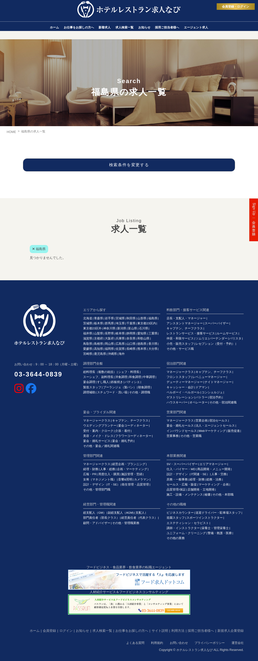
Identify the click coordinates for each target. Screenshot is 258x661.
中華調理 (149, 377)
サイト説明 (160, 631)
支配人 (140, 512)
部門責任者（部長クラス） (101, 517)
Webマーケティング (212, 431)
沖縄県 (112, 354)
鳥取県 (87, 343)
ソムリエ (202, 338)
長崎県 (131, 349)
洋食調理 (121, 377)
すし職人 (103, 382)
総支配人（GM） (94, 512)
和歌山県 (143, 338)
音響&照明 (125, 479)
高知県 (98, 349)
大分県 (152, 349)
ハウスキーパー (177, 402)
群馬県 (109, 323)
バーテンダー (218, 338)
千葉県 (131, 323)
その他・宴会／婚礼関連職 (101, 446)
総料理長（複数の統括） (99, 372)
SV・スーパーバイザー (182, 464)
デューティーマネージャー (185, 382)
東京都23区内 (146, 323)
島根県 (98, 343)
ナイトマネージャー (218, 382)
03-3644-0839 (38, 374)
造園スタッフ (176, 517)
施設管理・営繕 (131, 474)
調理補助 (89, 392)
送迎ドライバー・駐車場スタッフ (218, 512)
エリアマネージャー (213, 464)
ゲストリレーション (180, 397)
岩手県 (109, 318)
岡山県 (109, 343)
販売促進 (234, 431)
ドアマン (202, 387)
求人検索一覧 (102, 631)
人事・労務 (219, 474)
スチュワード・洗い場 (112, 392)
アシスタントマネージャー (185, 323)
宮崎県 (87, 354)
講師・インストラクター (183, 528)
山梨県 (98, 333)
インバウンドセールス (182, 431)
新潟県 (121, 328)
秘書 (208, 494)
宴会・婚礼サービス (96, 441)
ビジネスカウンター (180, 512)
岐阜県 (120, 333)
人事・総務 (107, 469)
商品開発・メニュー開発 (214, 469)
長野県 (109, 333)
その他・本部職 (223, 494)
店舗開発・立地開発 (201, 489)
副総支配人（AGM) (121, 512)
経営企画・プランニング (128, 464)
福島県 (152, 318)
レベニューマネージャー (209, 377)
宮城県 (120, 318)
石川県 (143, 328)
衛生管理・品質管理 (135, 484)
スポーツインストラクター (204, 517)
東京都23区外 (92, 328)
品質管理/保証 (176, 489)
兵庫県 (120, 338)
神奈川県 (109, 328)
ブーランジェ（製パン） (119, 387)
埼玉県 (120, 323)
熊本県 (141, 349)
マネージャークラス (180, 372)
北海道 (87, 318)
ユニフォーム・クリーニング (186, 533)
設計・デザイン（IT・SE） (101, 484)
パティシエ (132, 382)
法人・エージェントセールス (215, 425)
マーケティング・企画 (214, 484)
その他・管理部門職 (96, 489)
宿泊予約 (215, 397)
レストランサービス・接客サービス (191, 333)
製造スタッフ (92, 387)
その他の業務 (176, 538)
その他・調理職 (139, 392)
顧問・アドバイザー (96, 523)
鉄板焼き (117, 382)
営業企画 (202, 420)
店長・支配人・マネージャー (186, 318)
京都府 (98, 338)
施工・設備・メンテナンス (185, 494)
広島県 (120, 343)
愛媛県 (87, 349)
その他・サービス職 (180, 349)
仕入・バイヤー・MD (181, 469)
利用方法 (177, 631)
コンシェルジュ (212, 392)
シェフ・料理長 (128, 372)
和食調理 (135, 377)
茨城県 (87, 323)
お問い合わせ (179, 643)
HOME (11, 132)
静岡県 (131, 333)
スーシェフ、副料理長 (98, 377)
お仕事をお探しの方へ (131, 631)
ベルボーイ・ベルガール (183, 392)
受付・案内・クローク (98, 431)
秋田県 (131, 318)
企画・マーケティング (132, 469)
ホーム (35, 631)
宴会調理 (89, 382)
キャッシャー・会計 (180, 387)
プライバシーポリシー (210, 643)
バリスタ (235, 338)
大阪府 (109, 338)
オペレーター (198, 402)
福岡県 (109, 349)
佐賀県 (120, 349)
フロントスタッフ (179, 377)
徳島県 (141, 343)
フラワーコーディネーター (133, 436)
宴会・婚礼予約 (122, 441)
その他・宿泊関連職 (223, 402)
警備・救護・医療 (220, 533)
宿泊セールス (218, 420)
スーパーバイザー (217, 323)
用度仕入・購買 (108, 474)
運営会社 (238, 643)
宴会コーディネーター (133, 425)
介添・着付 (122, 431)
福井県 (87, 333)
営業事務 (173, 436)
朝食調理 (144, 387)
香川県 (152, 343)
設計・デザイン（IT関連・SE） (188, 474)
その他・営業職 (191, 436)
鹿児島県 (100, 354)
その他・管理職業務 (125, 523)
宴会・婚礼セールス (180, 425)
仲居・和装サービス (180, 338)
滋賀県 (87, 338)
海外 (122, 354)
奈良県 (131, 338)
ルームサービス (227, 333)
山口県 (131, 343)
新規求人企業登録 (230, 631)
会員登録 (49, 631)
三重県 (152, 333)
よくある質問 (135, 643)
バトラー (202, 397)
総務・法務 (213, 479)
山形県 (141, 318)
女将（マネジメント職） (99, 479)
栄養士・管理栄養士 (215, 528)
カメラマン (141, 479)
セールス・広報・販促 (182, 484)
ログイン (66, 631)
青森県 (98, 318)
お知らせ (82, 631)
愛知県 (141, 333)
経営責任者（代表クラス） (139, 517)
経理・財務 (90, 469)
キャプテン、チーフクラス (185, 328)
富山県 (132, 328)
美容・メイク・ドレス (98, 436)
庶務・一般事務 (177, 479)
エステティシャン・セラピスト (188, 523)
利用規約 (157, 643)
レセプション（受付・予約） (215, 343)
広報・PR (89, 474)
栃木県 (98, 323)
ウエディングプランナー (99, 425)
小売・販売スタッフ (180, 343)
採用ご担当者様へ (201, 631)
